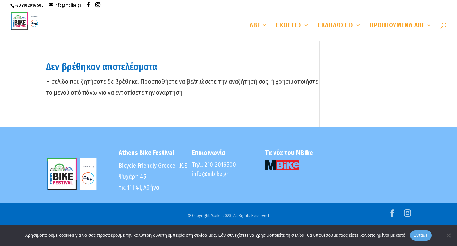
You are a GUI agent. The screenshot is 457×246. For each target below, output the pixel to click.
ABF (255, 26)
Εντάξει (421, 235)
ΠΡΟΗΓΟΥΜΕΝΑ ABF (397, 26)
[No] (448, 235)
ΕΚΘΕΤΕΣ (289, 26)
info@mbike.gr (210, 174)
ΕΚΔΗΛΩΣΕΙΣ (336, 26)
